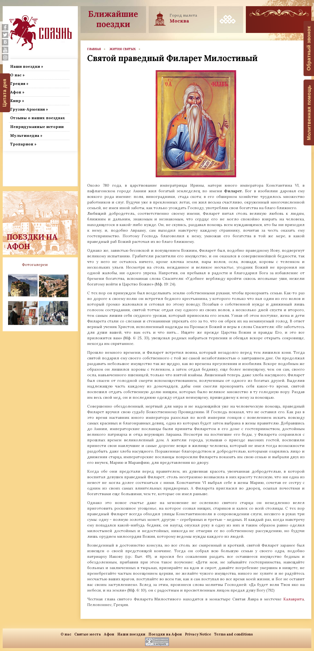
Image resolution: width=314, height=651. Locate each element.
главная (94, 49)
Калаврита (293, 599)
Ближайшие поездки (113, 19)
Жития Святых (122, 49)
